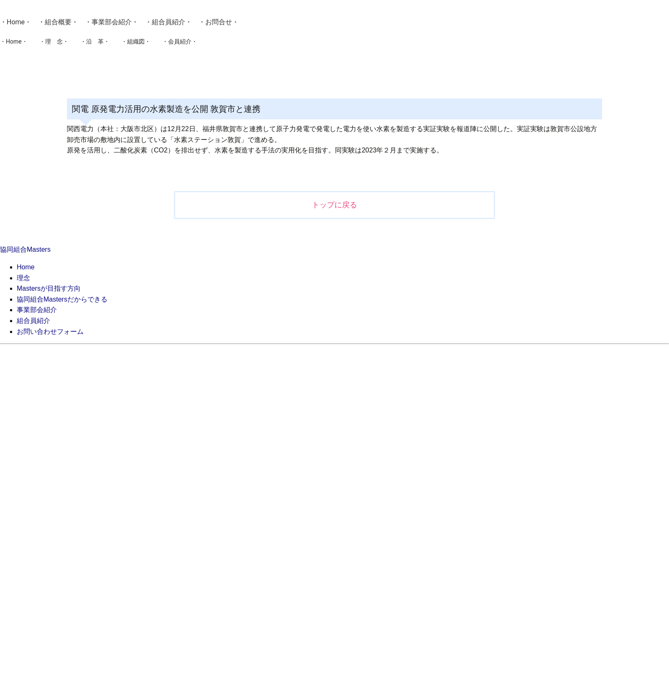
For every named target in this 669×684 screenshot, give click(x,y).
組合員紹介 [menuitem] (33, 320)
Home (16, 22)
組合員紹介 (168, 22)
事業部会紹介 (112, 22)
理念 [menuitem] (23, 277)
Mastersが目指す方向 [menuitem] (49, 288)
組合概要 (58, 22)
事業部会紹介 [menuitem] (37, 309)
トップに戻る (334, 205)
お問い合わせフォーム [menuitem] (50, 331)
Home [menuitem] (26, 267)
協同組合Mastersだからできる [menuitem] (62, 299)
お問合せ (218, 22)
